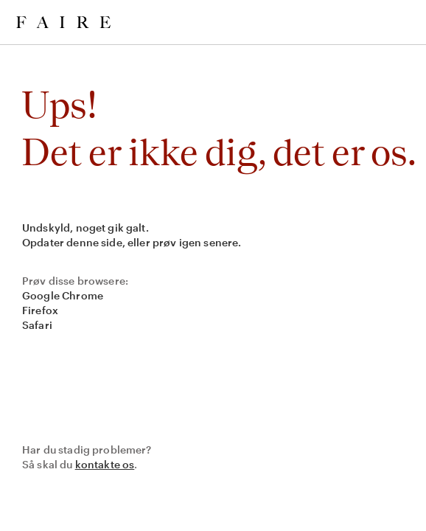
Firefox (40, 310)
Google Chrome (62, 295)
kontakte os (105, 464)
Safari (37, 325)
